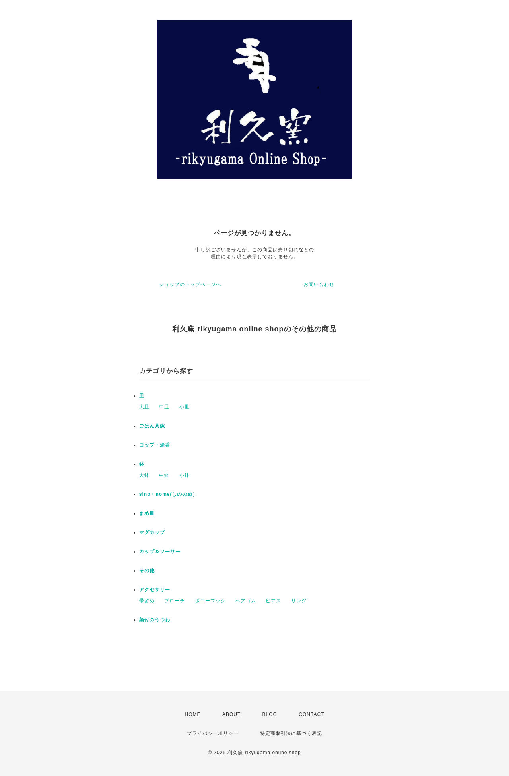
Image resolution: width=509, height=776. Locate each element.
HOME (193, 714)
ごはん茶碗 (152, 426)
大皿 (144, 407)
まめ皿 (147, 513)
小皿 (184, 407)
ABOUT (231, 714)
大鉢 (144, 475)
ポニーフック (210, 601)
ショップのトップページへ (190, 284)
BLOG (269, 714)
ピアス (273, 601)
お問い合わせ (318, 284)
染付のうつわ (154, 620)
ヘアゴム (245, 601)
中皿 (164, 407)
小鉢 (184, 475)
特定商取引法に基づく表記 (291, 733)
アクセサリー (154, 589)
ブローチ (174, 601)
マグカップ (152, 532)
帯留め (147, 601)
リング (299, 601)
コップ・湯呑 (154, 445)
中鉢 (164, 475)
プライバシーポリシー (213, 733)
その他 (147, 570)
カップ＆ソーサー (160, 551)
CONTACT (311, 714)
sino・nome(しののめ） (168, 494)
